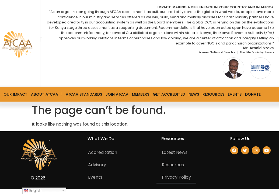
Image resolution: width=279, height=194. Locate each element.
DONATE (253, 94)
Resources (173, 165)
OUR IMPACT (15, 94)
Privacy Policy (176, 177)
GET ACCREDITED (169, 94)
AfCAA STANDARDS (84, 94)
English (32, 190)
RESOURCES (213, 94)
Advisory (97, 165)
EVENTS (235, 94)
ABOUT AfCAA (46, 94)
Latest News (174, 152)
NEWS (194, 94)
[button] (41, 39)
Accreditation (102, 152)
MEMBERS (140, 94)
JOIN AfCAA (117, 94)
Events (95, 177)
